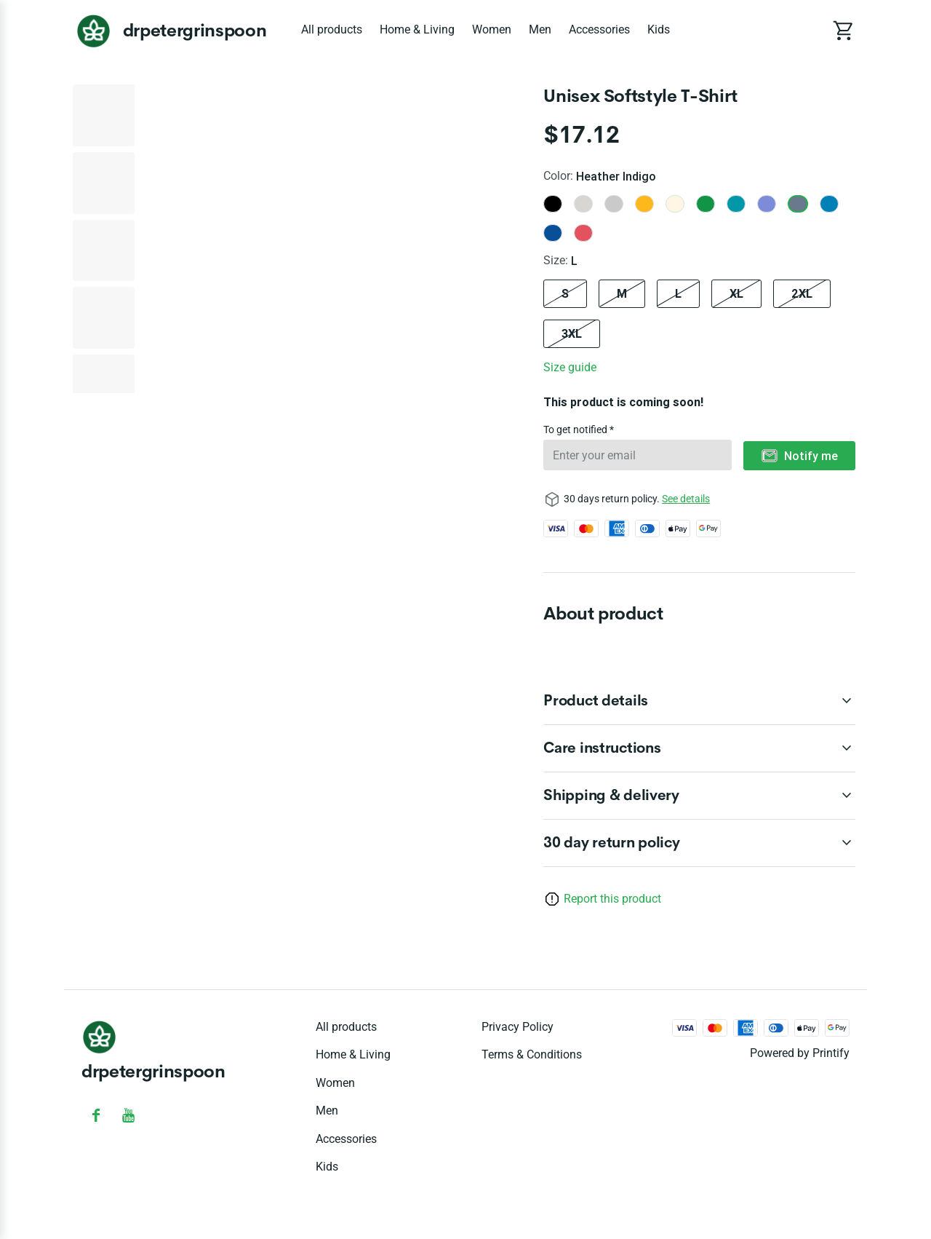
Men (540, 29)
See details (686, 498)
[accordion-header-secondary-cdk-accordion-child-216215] (699, 748)
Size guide (569, 367)
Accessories (599, 29)
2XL (801, 293)
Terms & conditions (532, 1054)
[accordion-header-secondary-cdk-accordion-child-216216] (699, 795)
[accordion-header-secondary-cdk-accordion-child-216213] (699, 843)
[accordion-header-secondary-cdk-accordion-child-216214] (699, 701)
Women (491, 29)
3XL (572, 333)
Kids (658, 29)
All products (331, 29)
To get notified (576, 429)
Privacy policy (518, 1027)
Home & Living (417, 29)
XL (736, 293)
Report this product (612, 899)
